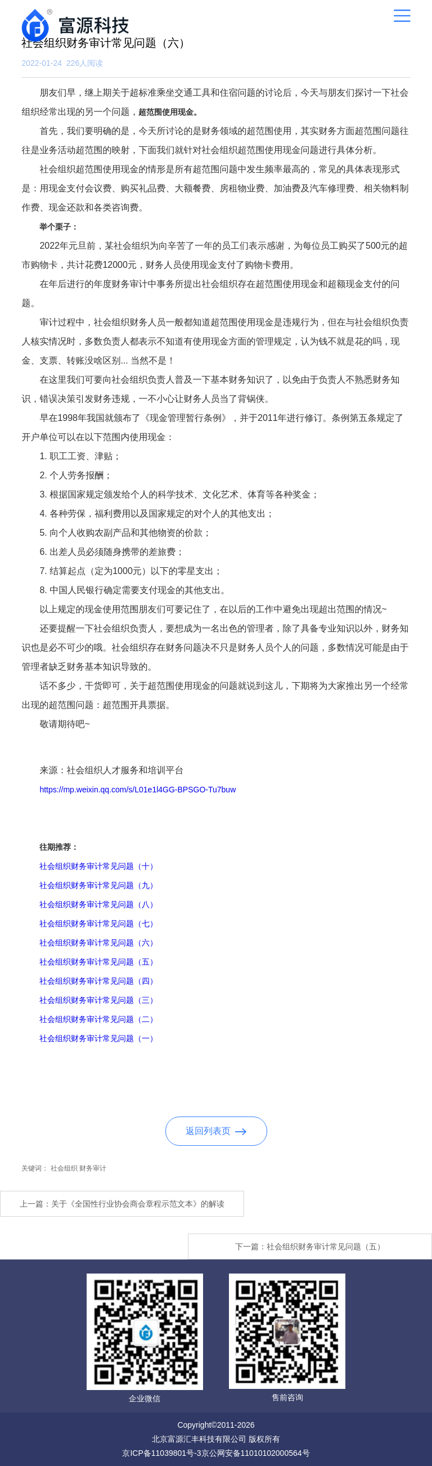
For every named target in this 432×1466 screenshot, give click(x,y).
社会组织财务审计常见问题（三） (98, 1000)
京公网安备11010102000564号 (255, 1453)
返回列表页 (216, 1131)
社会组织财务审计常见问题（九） (98, 885)
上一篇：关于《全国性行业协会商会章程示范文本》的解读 (122, 1203)
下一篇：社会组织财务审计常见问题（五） (310, 1246)
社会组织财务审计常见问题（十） (98, 866)
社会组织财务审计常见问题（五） (98, 961)
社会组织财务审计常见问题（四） (98, 980)
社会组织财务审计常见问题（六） (98, 942)
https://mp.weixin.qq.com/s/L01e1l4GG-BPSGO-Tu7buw (137, 789)
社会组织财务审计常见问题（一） (98, 1038)
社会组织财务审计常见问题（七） (98, 923)
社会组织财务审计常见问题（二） (98, 1019)
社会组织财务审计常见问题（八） (98, 904)
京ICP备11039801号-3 (161, 1453)
